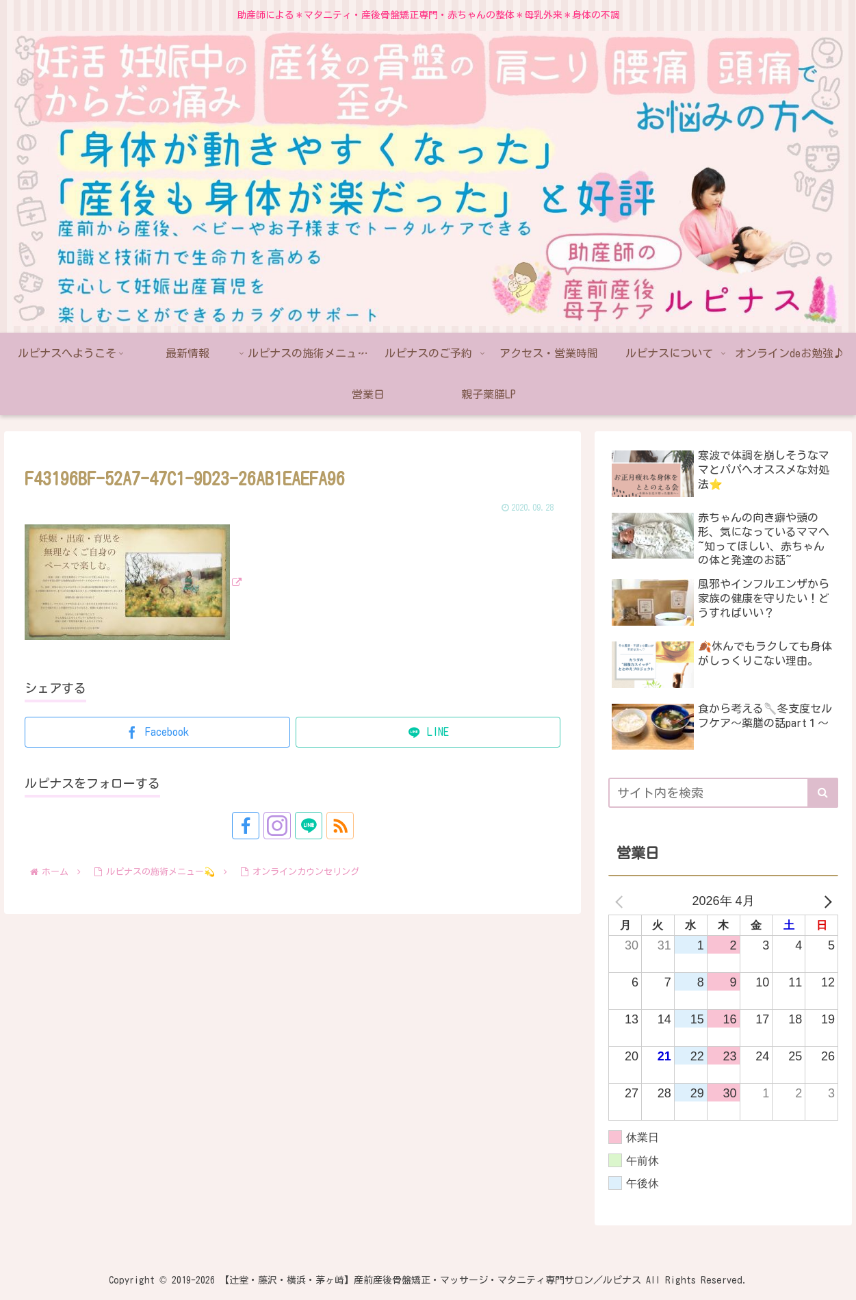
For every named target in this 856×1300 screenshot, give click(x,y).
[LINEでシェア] (428, 732)
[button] (822, 793)
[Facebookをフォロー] (245, 825)
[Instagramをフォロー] (277, 825)
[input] (723, 793)
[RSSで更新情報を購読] (340, 825)
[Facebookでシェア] (157, 732)
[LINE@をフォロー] (308, 825)
